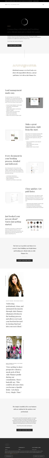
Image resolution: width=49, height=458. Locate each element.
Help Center (34, 449)
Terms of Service (15, 453)
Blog (19, 449)
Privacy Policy (7, 453)
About (6, 449)
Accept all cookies (38, 456)
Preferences (9, 456)
